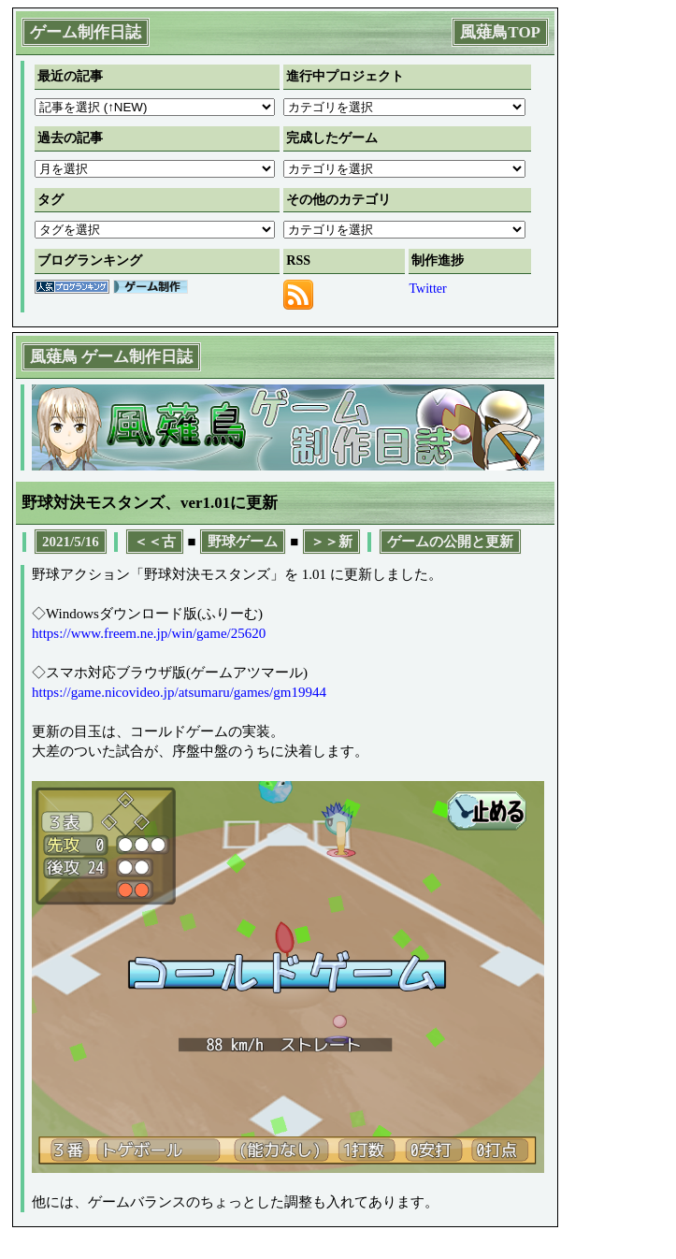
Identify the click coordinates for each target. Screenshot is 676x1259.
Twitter (427, 289)
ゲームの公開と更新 (450, 541)
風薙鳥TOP (500, 32)
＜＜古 (155, 541)
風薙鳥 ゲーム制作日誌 (111, 357)
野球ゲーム (243, 541)
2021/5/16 (70, 541)
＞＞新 (331, 541)
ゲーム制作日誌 (85, 32)
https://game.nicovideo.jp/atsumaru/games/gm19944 (179, 692)
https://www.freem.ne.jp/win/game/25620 (149, 633)
